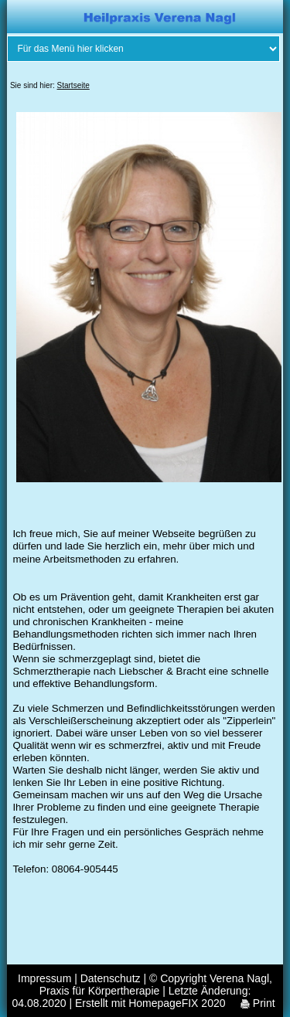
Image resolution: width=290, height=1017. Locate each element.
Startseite (73, 85)
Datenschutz (110, 978)
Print (258, 1003)
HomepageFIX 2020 (176, 1003)
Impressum (44, 978)
